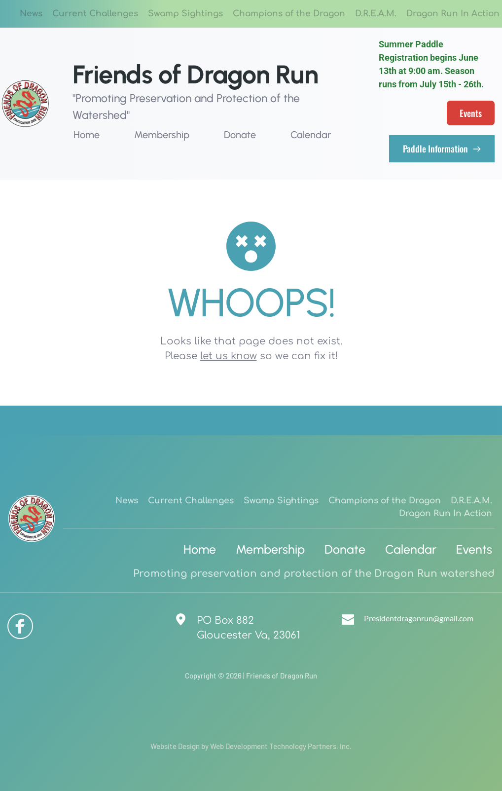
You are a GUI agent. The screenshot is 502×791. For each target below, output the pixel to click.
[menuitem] (31, 13)
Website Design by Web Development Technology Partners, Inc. (251, 746)
